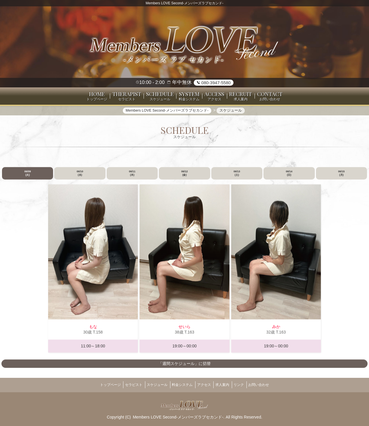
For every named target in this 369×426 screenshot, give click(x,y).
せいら (184, 330)
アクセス (206, 385)
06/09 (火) (27, 176)
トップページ (98, 385)
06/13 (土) (237, 176)
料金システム (180, 385)
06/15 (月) (341, 176)
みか (276, 330)
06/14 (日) (289, 176)
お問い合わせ (271, 385)
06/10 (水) (80, 176)
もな (93, 330)
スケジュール (152, 385)
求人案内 (227, 385)
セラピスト (125, 385)
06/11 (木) (132, 176)
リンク (247, 385)
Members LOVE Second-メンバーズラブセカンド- (178, 414)
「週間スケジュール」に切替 (184, 366)
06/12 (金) (184, 176)
